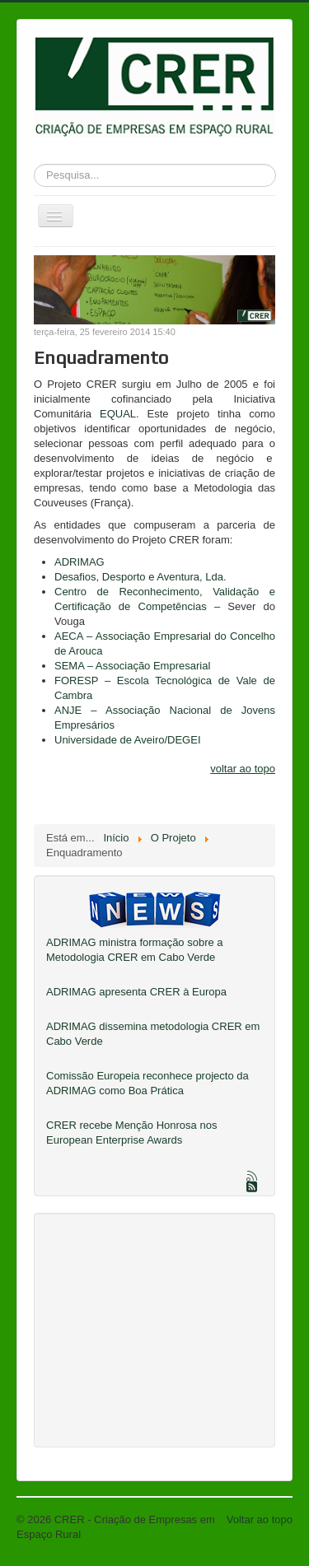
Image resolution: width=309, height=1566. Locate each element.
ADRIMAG (79, 562)
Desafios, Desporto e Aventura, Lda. (140, 577)
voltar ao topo (242, 768)
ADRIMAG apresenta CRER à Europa (136, 992)
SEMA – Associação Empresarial (132, 665)
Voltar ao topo (260, 1519)
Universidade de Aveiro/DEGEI (127, 740)
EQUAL (118, 414)
